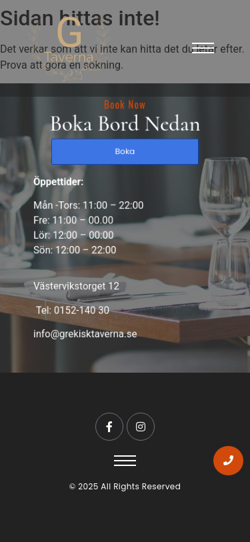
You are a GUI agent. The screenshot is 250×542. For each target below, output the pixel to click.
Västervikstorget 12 (77, 284)
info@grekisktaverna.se (86, 331)
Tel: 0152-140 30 (73, 307)
